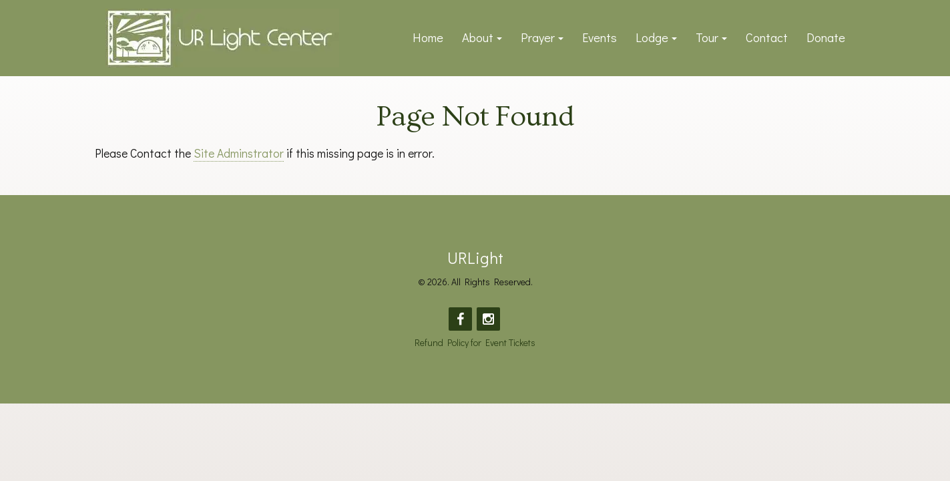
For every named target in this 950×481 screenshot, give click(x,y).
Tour (707, 37)
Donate (825, 37)
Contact (767, 37)
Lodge (652, 37)
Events (599, 37)
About (477, 37)
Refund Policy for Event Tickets (475, 342)
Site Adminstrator (239, 153)
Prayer (538, 37)
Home (428, 37)
